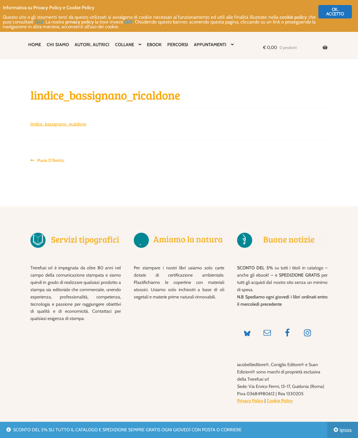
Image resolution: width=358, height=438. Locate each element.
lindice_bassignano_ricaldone (58, 124)
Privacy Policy (250, 400)
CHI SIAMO (58, 44)
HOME (34, 44)
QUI (39, 22)
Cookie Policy (280, 400)
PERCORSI (177, 44)
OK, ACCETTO (335, 12)
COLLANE (124, 44)
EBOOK (154, 44)
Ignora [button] (346, 429)
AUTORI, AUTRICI (92, 44)
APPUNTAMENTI (210, 44)
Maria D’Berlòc (51, 160)
